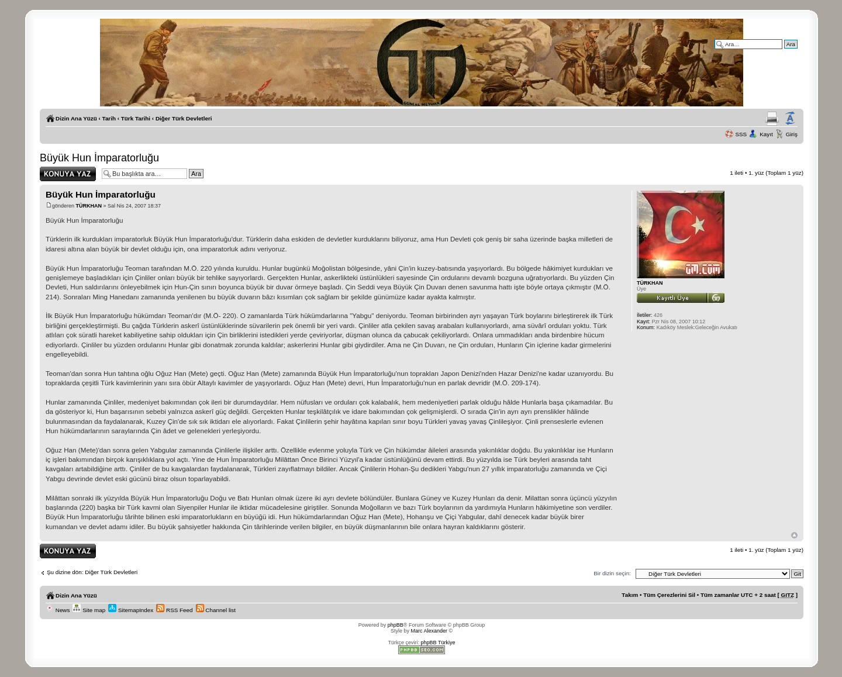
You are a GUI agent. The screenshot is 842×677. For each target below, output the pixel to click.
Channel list (216, 610)
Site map (89, 610)
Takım (630, 595)
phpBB (395, 625)
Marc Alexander (428, 631)
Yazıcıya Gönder (772, 119)
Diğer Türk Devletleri (184, 118)
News (58, 610)
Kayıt (766, 134)
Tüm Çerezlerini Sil (669, 595)
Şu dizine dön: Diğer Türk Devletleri (92, 572)
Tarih (109, 118)
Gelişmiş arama (777, 52)
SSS (741, 134)
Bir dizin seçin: (612, 573)
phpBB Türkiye (438, 642)
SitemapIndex (130, 610)
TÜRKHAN (89, 206)
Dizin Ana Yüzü (76, 118)
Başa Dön (794, 535)
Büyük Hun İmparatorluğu (99, 158)
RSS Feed (174, 610)
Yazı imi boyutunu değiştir (790, 119)
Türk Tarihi (135, 118)
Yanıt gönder (68, 174)
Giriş (792, 134)
